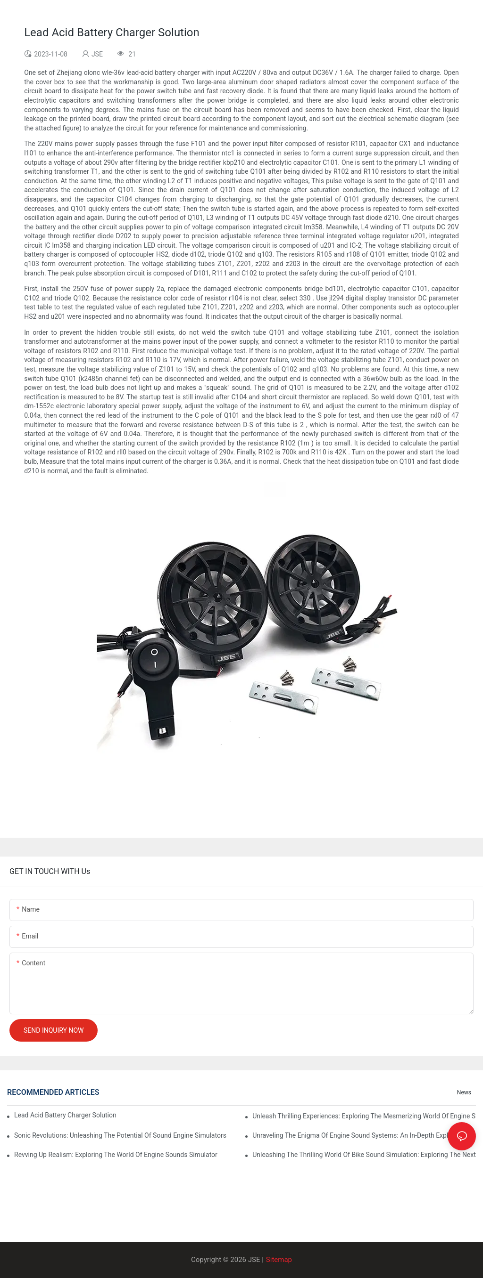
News (464, 1092)
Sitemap (279, 1259)
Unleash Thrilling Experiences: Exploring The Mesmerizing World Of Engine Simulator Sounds (364, 1116)
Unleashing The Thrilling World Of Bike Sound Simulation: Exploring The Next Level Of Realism (364, 1154)
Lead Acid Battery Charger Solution (65, 1115)
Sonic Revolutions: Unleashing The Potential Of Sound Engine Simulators (120, 1135)
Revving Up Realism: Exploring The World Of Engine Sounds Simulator (115, 1154)
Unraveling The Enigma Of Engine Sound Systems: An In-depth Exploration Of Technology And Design (364, 1135)
